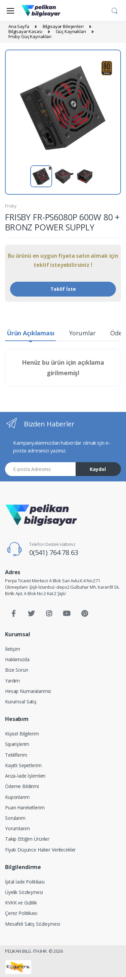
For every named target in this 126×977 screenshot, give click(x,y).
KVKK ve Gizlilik (21, 902)
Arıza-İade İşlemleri (25, 776)
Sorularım (15, 818)
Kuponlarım (17, 797)
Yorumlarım (17, 828)
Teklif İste (63, 289)
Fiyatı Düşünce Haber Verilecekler (40, 849)
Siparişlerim (17, 744)
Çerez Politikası (21, 913)
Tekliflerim (16, 755)
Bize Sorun (16, 670)
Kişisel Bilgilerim (22, 733)
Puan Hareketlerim (25, 807)
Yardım (12, 680)
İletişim (12, 649)
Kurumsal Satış (21, 701)
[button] (114, 10)
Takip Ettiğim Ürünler (27, 839)
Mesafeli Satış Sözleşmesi (32, 924)
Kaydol (98, 469)
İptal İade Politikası (25, 881)
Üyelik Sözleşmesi (24, 892)
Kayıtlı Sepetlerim (23, 765)
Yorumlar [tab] (82, 333)
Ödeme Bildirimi (22, 786)
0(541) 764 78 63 (53, 552)
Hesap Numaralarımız (28, 691)
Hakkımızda (17, 659)
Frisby (10, 206)
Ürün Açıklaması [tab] (30, 333)
